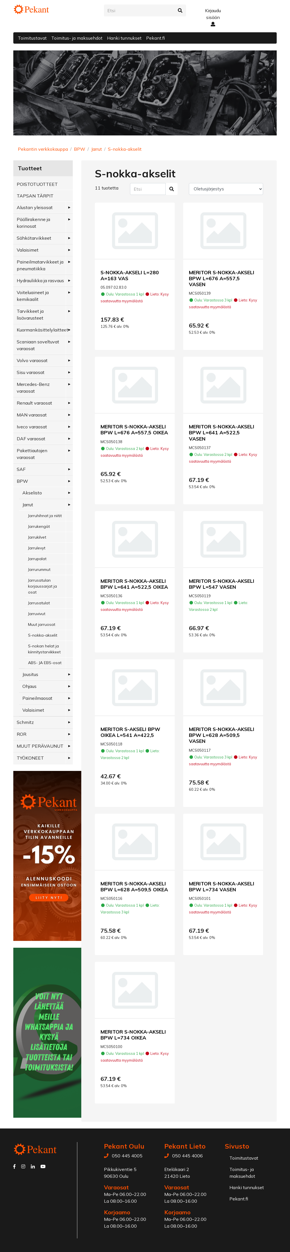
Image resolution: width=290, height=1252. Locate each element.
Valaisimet (28, 250)
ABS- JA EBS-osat (44, 662)
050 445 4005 (127, 1156)
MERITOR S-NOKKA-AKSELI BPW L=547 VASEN (221, 584)
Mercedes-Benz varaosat (33, 387)
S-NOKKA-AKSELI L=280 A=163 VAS (130, 275)
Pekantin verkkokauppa (43, 149)
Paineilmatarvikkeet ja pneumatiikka (40, 265)
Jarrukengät (39, 526)
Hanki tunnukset (124, 38)
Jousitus (30, 674)
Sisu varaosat (30, 372)
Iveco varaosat (32, 427)
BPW (79, 149)
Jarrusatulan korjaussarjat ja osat (42, 586)
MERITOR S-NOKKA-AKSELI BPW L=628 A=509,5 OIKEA (134, 886)
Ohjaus (29, 686)
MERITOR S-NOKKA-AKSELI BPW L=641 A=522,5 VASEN (221, 432)
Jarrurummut (39, 569)
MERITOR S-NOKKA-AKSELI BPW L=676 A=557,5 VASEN (221, 278)
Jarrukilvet (37, 537)
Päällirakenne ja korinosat (33, 222)
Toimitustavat (32, 38)
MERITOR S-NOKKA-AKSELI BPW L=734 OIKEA (133, 1034)
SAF (21, 469)
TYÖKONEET (30, 758)
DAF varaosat (31, 438)
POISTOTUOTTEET (37, 184)
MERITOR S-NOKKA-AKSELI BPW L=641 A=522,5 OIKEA (134, 584)
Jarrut (96, 149)
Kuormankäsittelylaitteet (42, 330)
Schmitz (25, 722)
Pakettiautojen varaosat (32, 454)
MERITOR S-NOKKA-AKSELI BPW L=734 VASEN (221, 886)
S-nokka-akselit (125, 149)
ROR (21, 734)
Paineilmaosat (37, 698)
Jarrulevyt (36, 547)
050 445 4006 (187, 1156)
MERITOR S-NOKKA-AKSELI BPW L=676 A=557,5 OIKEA (134, 429)
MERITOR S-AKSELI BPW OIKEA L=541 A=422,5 (130, 732)
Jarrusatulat (39, 602)
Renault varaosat (34, 403)
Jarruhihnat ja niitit (45, 515)
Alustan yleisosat (35, 207)
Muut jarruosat (41, 624)
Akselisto (32, 493)
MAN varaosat (32, 415)
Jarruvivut (36, 613)
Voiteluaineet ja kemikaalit (33, 296)
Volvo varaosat (32, 360)
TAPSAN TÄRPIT (35, 196)
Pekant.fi (155, 38)
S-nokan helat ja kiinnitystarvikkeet (44, 648)
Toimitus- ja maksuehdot (77, 38)
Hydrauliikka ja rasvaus (40, 280)
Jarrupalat (37, 558)
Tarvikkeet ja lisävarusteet (30, 314)
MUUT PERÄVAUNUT (40, 746)
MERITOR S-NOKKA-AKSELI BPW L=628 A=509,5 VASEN (221, 735)
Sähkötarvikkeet (34, 238)
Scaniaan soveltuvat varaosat (38, 345)
